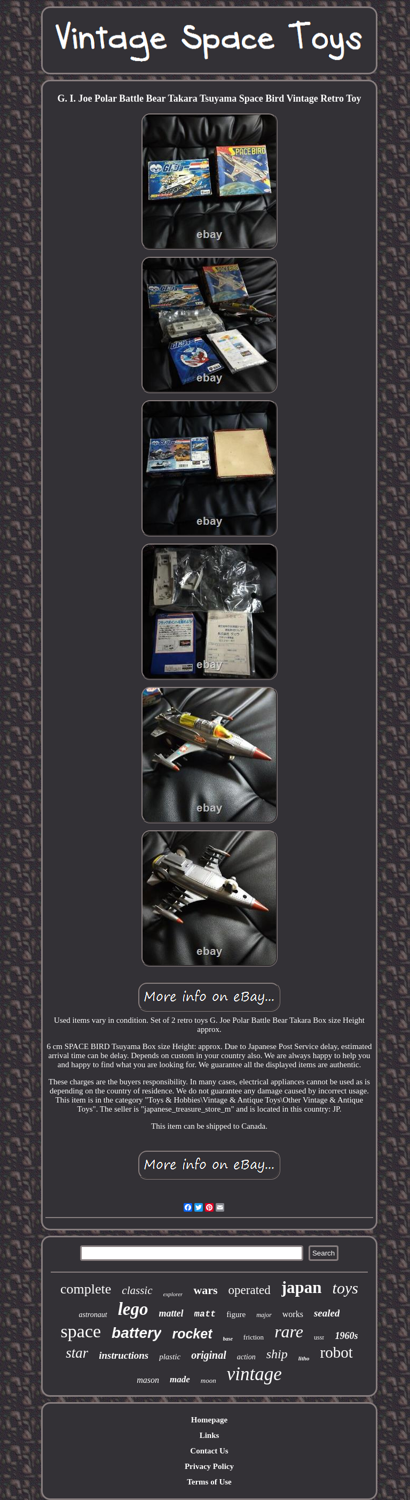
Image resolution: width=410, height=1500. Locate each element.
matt (205, 1314)
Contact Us (209, 1451)
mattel (171, 1313)
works (292, 1314)
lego (133, 1309)
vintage (254, 1374)
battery (136, 1333)
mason (148, 1379)
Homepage (209, 1419)
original (208, 1355)
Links (209, 1435)
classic (137, 1290)
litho (304, 1358)
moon (208, 1380)
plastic (169, 1356)
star (77, 1353)
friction (253, 1337)
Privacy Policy (209, 1466)
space (81, 1331)
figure (236, 1314)
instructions (123, 1355)
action (246, 1357)
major (264, 1315)
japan (301, 1287)
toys (345, 1288)
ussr (319, 1337)
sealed (327, 1313)
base (228, 1339)
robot (336, 1352)
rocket (192, 1333)
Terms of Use (209, 1482)
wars (205, 1290)
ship (277, 1354)
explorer (173, 1294)
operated (249, 1290)
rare (288, 1331)
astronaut (93, 1315)
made (180, 1379)
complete (85, 1289)
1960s (346, 1335)
